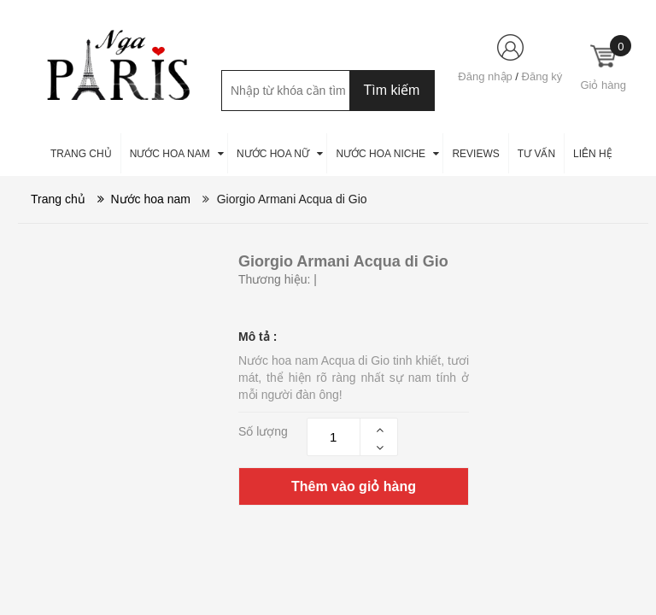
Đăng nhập (485, 76)
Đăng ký (542, 76)
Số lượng (263, 431)
